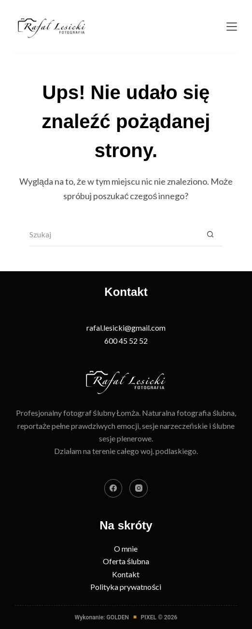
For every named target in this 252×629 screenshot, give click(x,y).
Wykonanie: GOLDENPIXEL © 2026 (126, 617)
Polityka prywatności (125, 586)
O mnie (126, 548)
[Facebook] (113, 488)
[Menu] (231, 26)
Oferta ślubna (126, 561)
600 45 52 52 (126, 340)
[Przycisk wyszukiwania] (210, 234)
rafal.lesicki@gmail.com (126, 327)
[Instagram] (138, 488)
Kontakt (126, 574)
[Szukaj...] (113, 234)
